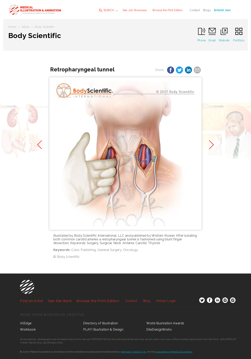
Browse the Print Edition (168, 10)
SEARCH (106, 10)
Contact (195, 10)
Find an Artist (31, 301)
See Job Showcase (135, 10)
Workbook (28, 329)
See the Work (60, 301)
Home (12, 26)
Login (166, 301)
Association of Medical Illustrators (173, 351)
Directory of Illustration (100, 323)
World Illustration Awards (165, 323)
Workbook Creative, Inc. (134, 351)
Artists (26, 26)
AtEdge (25, 323)
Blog (146, 301)
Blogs (207, 10)
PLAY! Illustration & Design (103, 329)
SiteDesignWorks (159, 329)
